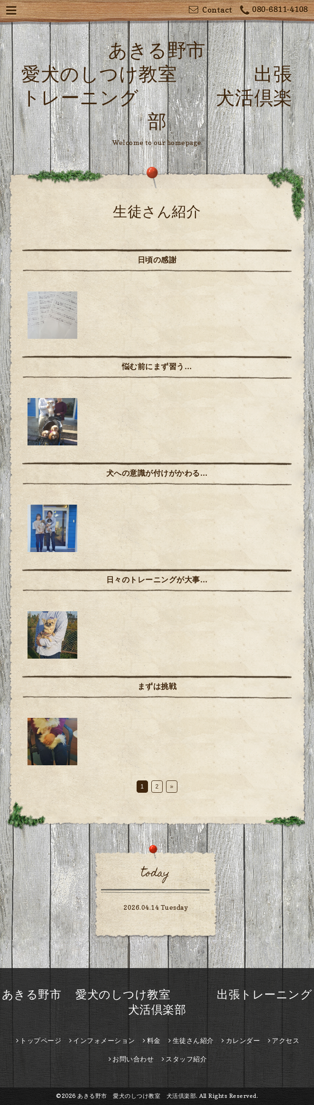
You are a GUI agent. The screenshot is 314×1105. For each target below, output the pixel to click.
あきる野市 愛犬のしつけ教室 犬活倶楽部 (136, 1095)
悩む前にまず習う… (157, 366)
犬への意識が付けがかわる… (157, 473)
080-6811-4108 (274, 11)
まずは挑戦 (157, 686)
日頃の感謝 (157, 259)
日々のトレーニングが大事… (157, 579)
